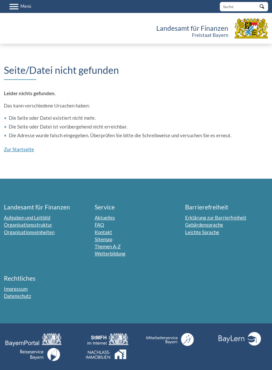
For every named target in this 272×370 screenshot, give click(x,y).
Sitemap (103, 239)
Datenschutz (17, 296)
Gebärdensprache (204, 225)
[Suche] (244, 6)
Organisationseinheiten (29, 232)
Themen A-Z (108, 246)
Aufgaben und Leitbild (27, 217)
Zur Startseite (19, 149)
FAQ (99, 225)
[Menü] (20, 6)
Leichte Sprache (202, 232)
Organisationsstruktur (28, 225)
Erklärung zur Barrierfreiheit (215, 217)
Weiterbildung (110, 253)
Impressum (16, 289)
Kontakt (103, 232)
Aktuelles (105, 217)
